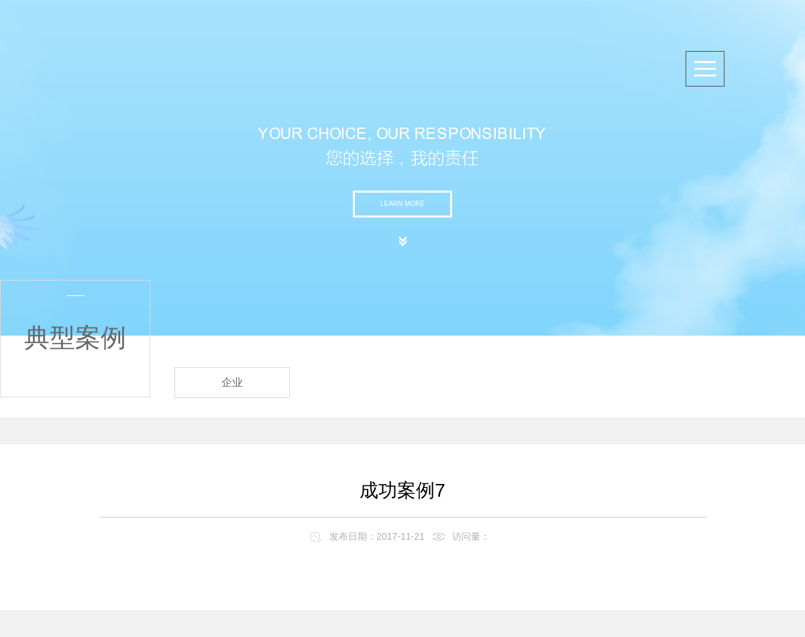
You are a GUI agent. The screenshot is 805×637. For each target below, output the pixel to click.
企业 (232, 382)
